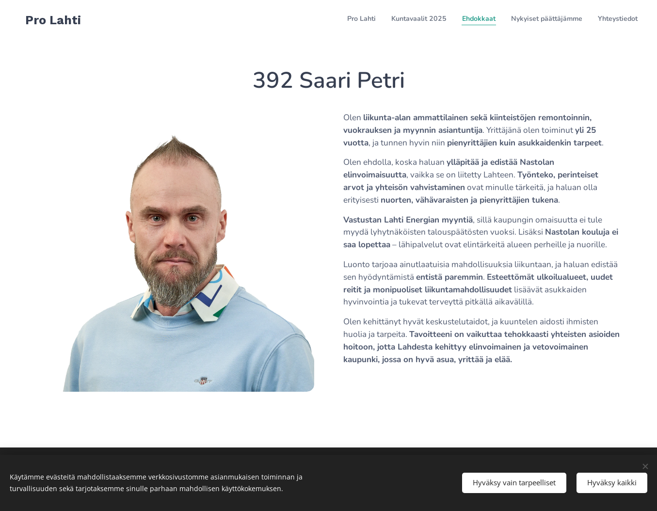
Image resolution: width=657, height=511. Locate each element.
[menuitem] (578, 20)
